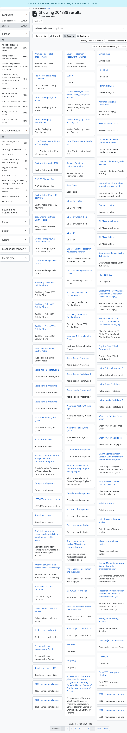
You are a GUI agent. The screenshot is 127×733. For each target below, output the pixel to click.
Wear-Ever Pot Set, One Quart (77, 429)
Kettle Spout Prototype (109, 384)
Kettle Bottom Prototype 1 (79, 374)
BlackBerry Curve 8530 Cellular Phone (45, 284)
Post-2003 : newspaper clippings (109, 674)
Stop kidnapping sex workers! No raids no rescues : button (76, 544)
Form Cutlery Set (106, 85)
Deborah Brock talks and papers (46, 610)
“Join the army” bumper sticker (110, 521)
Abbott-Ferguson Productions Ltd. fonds (14, 47)
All (3, 39)
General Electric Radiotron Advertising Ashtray (79, 250)
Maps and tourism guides (78, 449)
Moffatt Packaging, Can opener (45, 99)
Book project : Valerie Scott (79, 628)
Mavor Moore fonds (14, 107)
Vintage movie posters (45, 483)
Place (5, 221)
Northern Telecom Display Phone (79, 337)
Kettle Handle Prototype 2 (111, 400)
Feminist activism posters (78, 493)
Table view (83, 36)
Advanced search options (49, 28)
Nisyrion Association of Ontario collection (109, 483)
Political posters (106, 503)
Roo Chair (103, 69)
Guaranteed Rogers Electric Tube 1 (47, 262)
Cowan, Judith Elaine (14, 150)
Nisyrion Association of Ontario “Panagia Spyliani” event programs (79, 468)
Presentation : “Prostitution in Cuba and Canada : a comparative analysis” (111, 593)
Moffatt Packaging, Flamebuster (43, 121)
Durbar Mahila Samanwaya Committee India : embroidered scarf (111, 566)
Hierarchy (55, 36)
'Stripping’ (71, 660)
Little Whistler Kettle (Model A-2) (79, 143)
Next (106, 728)
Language (7, 14)
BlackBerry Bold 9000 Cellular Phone (44, 306)
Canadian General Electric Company (14, 161)
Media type (8, 258)
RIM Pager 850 (105, 274)
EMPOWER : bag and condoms (44, 588)
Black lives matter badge (78, 525)
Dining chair (104, 54)
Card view (69, 36)
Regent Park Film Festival (14, 169)
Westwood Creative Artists (14, 190)
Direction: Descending (115, 41)
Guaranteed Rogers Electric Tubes (79, 272)
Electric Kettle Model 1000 (46, 163)
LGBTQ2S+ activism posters (47, 499)
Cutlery (70, 75)
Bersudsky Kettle (106, 205)
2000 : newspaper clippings (111, 710)
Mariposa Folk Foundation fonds (14, 57)
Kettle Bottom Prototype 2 (47, 369)
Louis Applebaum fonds (14, 121)
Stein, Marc (14, 202)
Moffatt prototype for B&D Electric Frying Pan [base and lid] (79, 94)
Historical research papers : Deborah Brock (79, 608)
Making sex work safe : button (109, 542)
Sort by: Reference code (91, 41)
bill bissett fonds (14, 89)
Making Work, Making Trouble (109, 620)
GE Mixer (71, 232)
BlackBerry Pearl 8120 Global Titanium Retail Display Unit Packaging (109, 321)
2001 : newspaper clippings (47, 700)
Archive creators (11, 130)
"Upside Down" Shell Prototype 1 (108, 348)
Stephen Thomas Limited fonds (14, 95)
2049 (98, 728)
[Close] (124, 3)
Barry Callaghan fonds (14, 113)
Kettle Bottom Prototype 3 (111, 368)
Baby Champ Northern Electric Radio (45, 218)
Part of (6, 33)
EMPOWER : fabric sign (77, 590)
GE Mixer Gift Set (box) (77, 217)
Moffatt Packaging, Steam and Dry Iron (78, 121)
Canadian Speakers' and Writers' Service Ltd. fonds (14, 66)
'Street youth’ (105, 656)
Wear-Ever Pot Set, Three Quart (110, 417)
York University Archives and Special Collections (14, 182)
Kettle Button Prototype (78, 358)
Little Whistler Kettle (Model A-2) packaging (47, 143)
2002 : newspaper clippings (111, 694)
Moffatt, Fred (14, 155)
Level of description (13, 249)
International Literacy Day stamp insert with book (111, 185)
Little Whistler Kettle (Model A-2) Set (111, 163)
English (14, 26)
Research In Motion (14, 197)
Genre (5, 239)
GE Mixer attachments (109, 221)
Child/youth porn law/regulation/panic (44, 648)
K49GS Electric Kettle (108, 123)
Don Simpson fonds (14, 102)
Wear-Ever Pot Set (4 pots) (111, 437)
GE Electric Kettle (74, 201)
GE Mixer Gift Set (106, 237)
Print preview (40, 36)
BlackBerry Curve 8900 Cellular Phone (77, 316)
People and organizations (9, 211)
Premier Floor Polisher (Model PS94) (45, 55)
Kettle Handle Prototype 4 (46, 385)
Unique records (14, 21)
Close (47, 8)
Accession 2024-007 (44, 439)
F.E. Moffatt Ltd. (14, 176)
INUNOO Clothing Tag (44, 179)
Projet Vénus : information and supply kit (79, 570)
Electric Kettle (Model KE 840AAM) (46, 196)
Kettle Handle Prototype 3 (79, 390)
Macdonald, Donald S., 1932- (14, 143)
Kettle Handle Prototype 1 (46, 401)
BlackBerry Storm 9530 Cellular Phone (45, 327)
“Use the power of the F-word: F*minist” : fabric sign (47, 566)
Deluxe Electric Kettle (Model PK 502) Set (108, 141)
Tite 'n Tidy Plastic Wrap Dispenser (46, 77)
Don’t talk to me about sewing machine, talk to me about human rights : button (47, 535)
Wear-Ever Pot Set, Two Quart (45, 419)
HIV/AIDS (71, 644)
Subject (6, 230)
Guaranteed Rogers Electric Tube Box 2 (111, 254)
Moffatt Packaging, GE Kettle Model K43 (45, 240)
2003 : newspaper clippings (47, 684)
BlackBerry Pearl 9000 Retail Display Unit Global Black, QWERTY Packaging (112, 293)
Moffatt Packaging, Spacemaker (107, 103)
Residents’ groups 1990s (46, 668)
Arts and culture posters (78, 509)
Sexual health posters (45, 515)
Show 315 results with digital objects (109, 46)
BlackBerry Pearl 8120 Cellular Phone (77, 294)
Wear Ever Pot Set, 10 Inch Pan (79, 407)
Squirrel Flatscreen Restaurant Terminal (76, 55)
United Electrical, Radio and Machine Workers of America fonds (14, 79)
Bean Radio (72, 185)
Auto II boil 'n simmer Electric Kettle (44, 349)
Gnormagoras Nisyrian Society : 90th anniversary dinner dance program (111, 456)
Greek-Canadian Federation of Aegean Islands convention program (47, 458)
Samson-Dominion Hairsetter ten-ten (75, 164)
